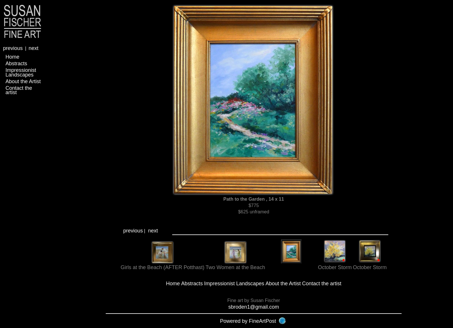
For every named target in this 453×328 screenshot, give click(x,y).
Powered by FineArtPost (248, 321)
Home (12, 57)
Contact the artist (18, 90)
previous (13, 48)
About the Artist (23, 81)
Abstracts (16, 63)
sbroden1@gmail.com (253, 307)
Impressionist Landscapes (20, 72)
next (33, 48)
